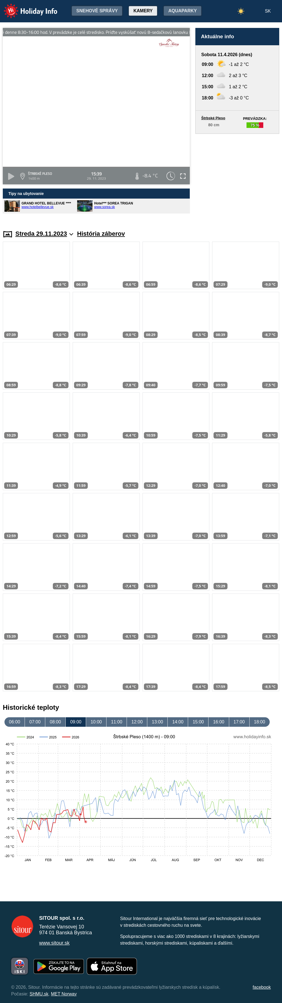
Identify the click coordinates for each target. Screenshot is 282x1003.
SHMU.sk (39, 994)
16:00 (218, 722)
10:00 (96, 722)
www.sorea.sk (104, 207)
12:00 (137, 722)
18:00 (259, 722)
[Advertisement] (237, 176)
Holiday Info (25, 7)
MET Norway (64, 994)
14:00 (177, 722)
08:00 (55, 722)
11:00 (116, 722)
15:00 (198, 722)
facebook (262, 987)
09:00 (75, 722)
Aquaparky (182, 10)
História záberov (101, 233)
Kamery (143, 10)
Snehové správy (97, 10)
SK (268, 11)
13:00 (157, 722)
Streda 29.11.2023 (44, 233)
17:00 (239, 722)
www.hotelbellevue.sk (38, 207)
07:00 (35, 722)
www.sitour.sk (54, 943)
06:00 (14, 722)
